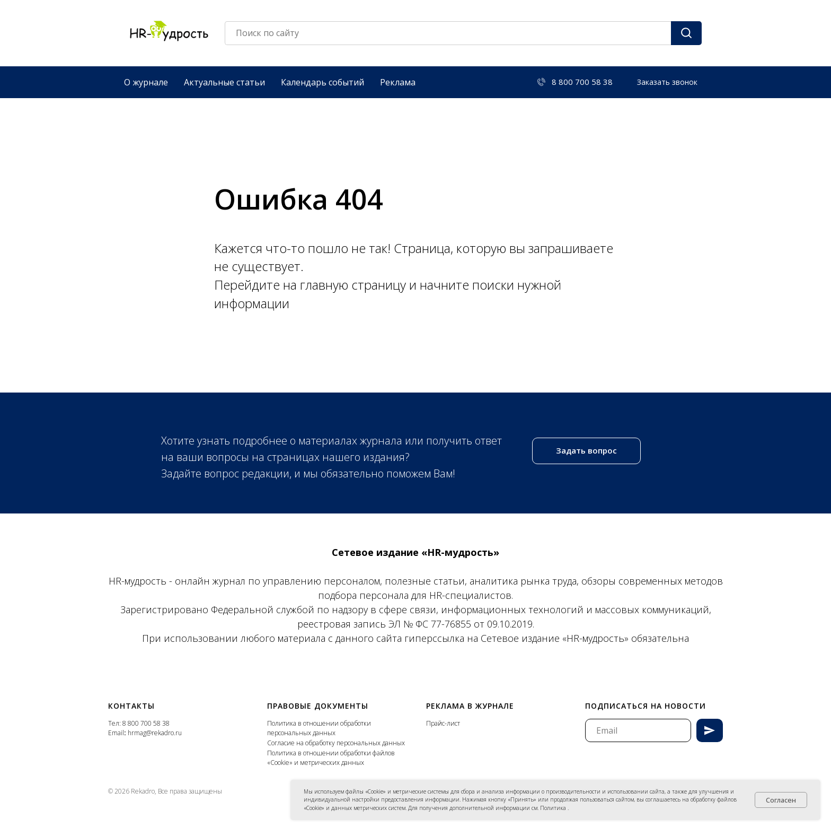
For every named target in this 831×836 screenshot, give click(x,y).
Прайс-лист (443, 723)
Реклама (397, 82)
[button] (667, 82)
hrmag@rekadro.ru (155, 732)
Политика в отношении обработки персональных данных (319, 728)
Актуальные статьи (224, 82)
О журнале (146, 82)
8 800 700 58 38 (146, 723)
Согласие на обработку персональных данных (336, 742)
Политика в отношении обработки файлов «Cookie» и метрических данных (331, 758)
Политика (554, 808)
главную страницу (354, 284)
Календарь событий (322, 82)
